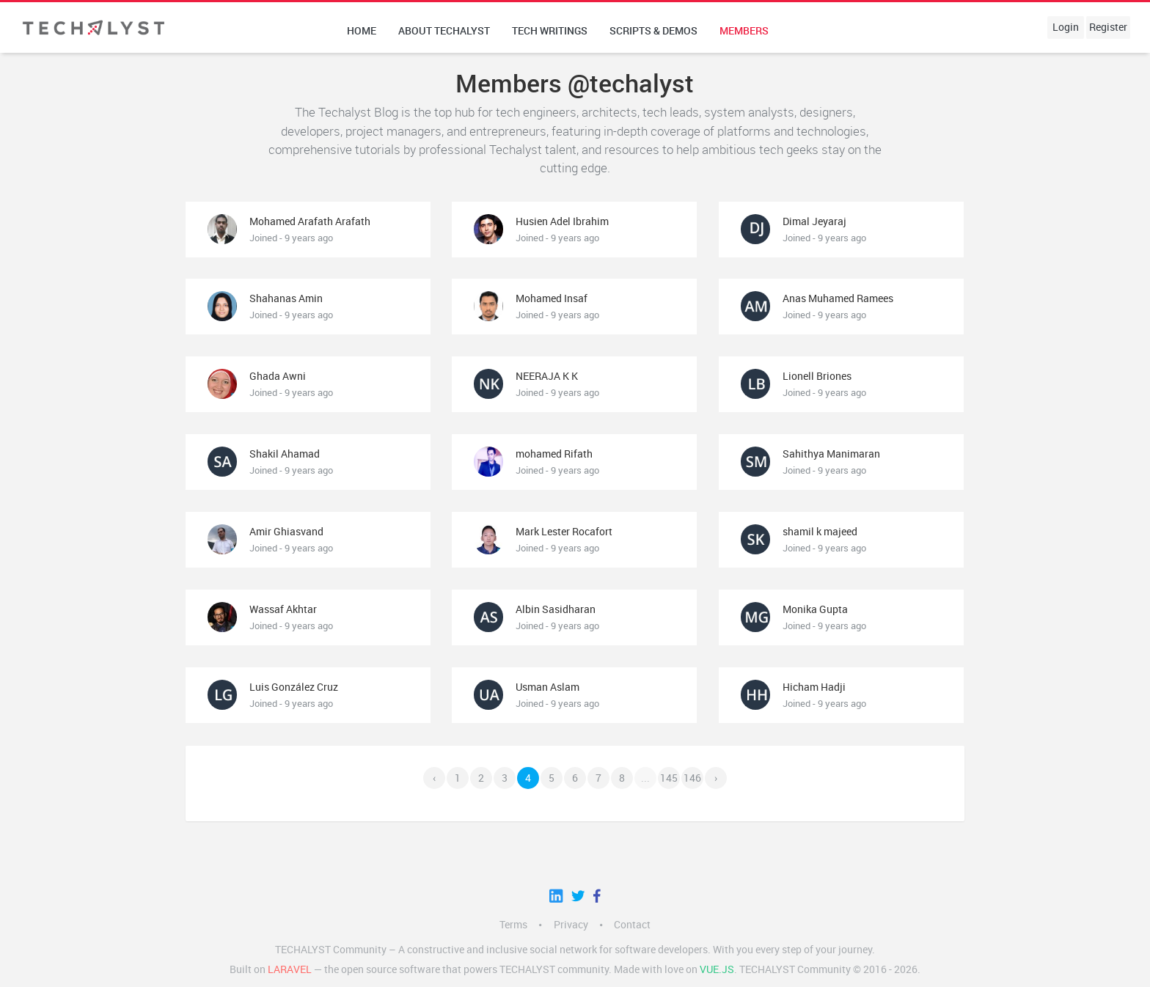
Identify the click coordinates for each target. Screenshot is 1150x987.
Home (361, 30)
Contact (632, 924)
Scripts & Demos (653, 30)
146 (692, 778)
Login (1065, 27)
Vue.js (717, 969)
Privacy (571, 924)
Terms (513, 924)
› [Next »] (715, 778)
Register (1108, 27)
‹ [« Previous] (434, 778)
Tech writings (549, 30)
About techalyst (444, 30)
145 (669, 778)
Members (744, 30)
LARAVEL (290, 969)
